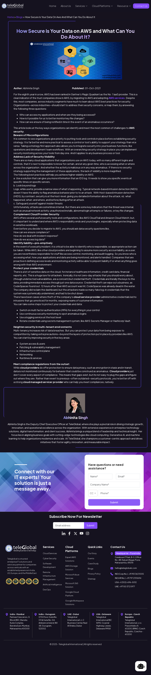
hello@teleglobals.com (126, 568)
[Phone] (119, 493)
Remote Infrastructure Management (49, 576)
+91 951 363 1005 (136, 574)
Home (52, 5)
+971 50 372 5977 (127, 586)
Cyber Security (49, 558)
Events (91, 558)
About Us (66, 5)
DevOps (47, 589)
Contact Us (141, 5)
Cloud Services (50, 553)
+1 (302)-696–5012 (128, 582)
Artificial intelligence (52, 584)
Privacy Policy (94, 574)
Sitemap (92, 579)
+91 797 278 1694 (133, 578)
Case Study (93, 563)
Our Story (92, 553)
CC (92, 493)
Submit (114, 502)
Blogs (19, 17)
